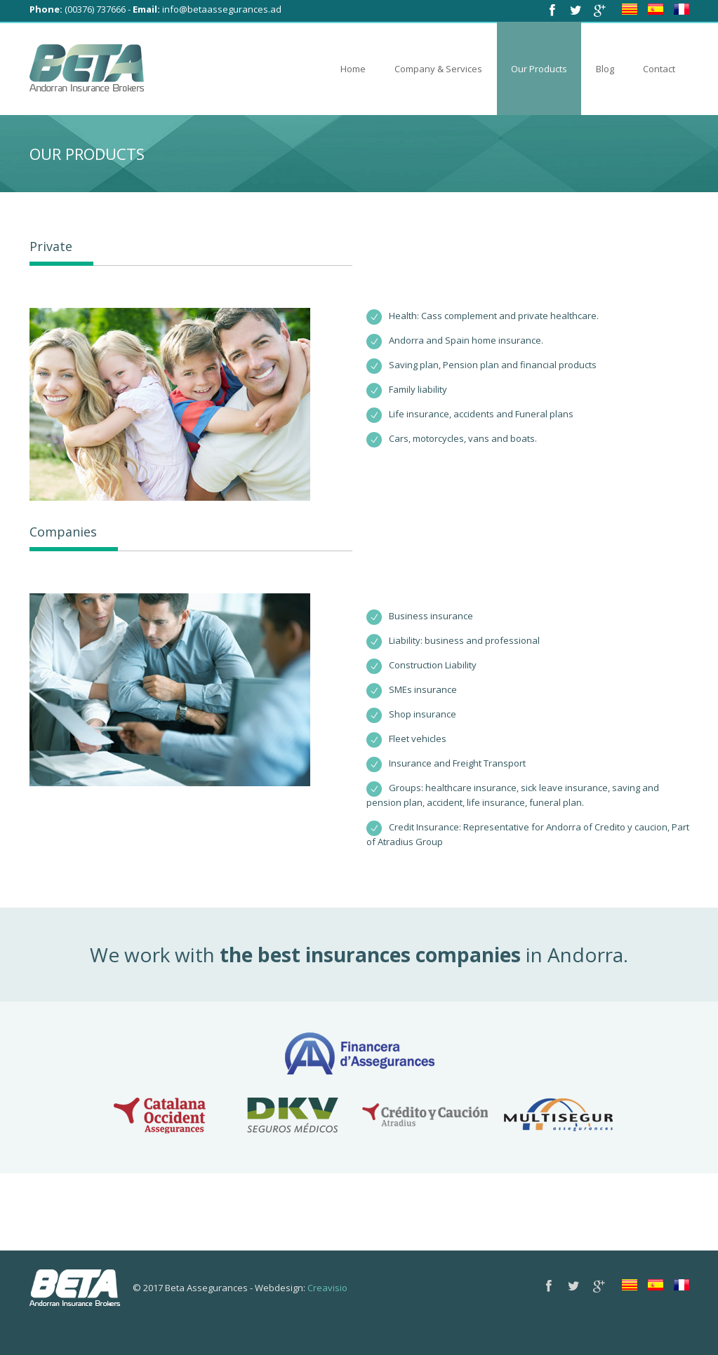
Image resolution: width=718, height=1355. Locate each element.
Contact (659, 68)
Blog (605, 68)
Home (353, 68)
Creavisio (327, 1287)
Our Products (539, 68)
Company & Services (438, 68)
